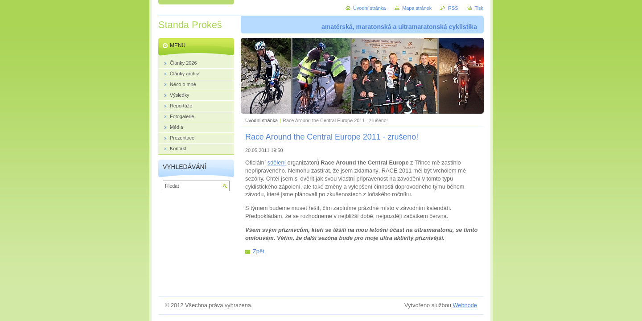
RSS (453, 8)
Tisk (478, 8)
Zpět (258, 251)
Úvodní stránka (261, 120)
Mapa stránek (417, 8)
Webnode (465, 305)
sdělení (277, 162)
